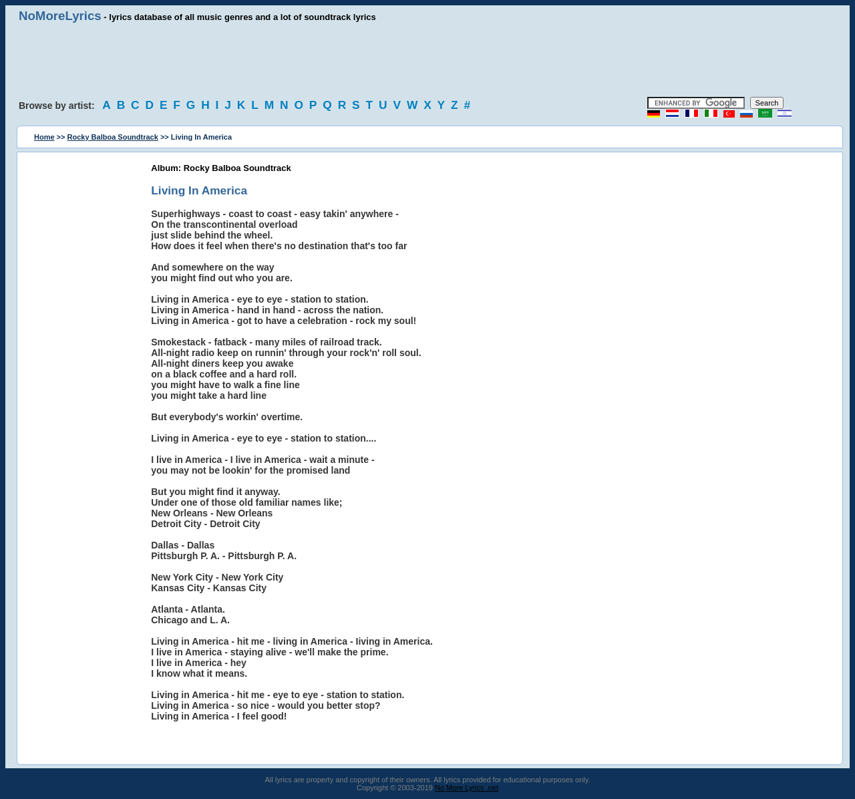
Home (44, 137)
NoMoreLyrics (60, 16)
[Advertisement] (427, 60)
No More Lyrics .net (466, 788)
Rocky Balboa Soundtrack (112, 137)
